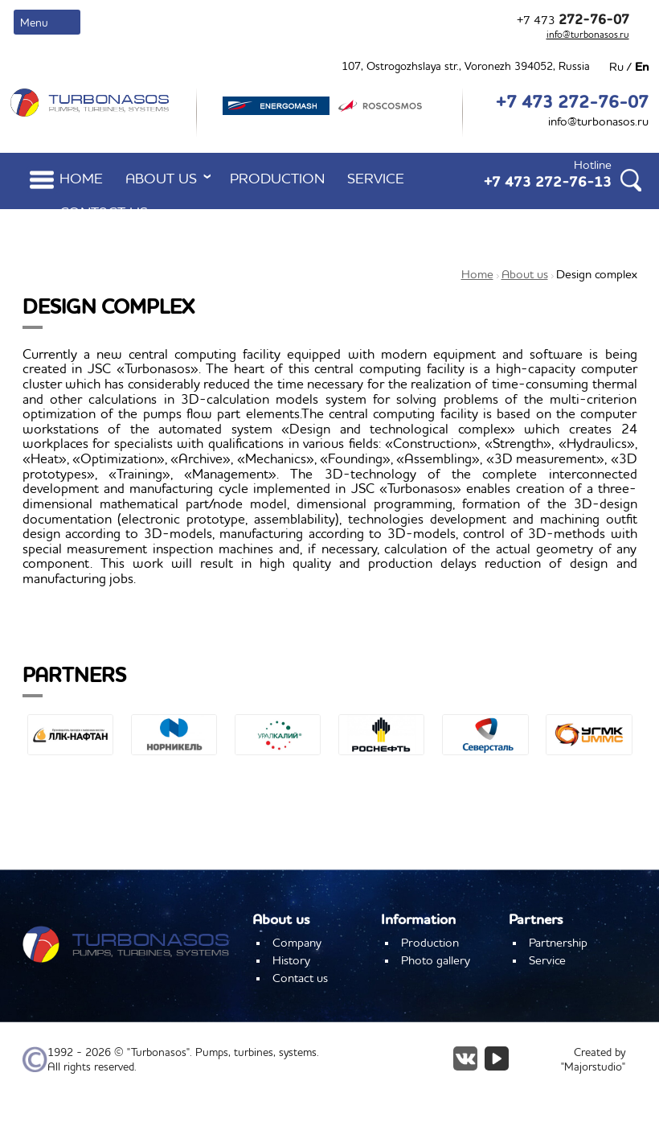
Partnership (558, 943)
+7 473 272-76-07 (572, 103)
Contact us (103, 213)
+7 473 (573, 20)
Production (277, 179)
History (291, 961)
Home (81, 179)
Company (296, 943)
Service (375, 179)
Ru (616, 67)
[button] (35, 768)
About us (170, 179)
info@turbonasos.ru (587, 35)
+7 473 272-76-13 (548, 183)
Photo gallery (435, 961)
